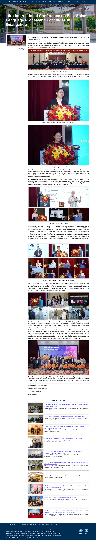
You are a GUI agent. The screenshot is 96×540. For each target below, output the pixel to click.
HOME (8, 1)
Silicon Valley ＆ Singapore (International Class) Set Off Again (60, 497)
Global (47, 524)
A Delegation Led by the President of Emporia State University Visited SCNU (64, 416)
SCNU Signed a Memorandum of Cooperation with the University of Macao (63, 438)
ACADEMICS (42, 1)
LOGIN (51, 524)
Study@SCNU (25, 524)
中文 (56, 524)
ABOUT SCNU (17, 1)
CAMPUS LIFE (61, 1)
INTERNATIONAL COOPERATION (77, 1)
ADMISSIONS (33, 1)
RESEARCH (52, 1)
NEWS (25, 1)
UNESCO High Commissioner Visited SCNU (56, 474)
